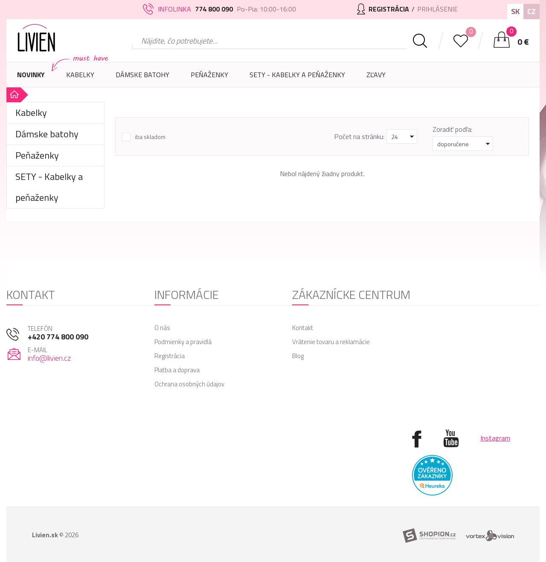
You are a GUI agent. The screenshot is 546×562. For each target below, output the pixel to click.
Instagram (495, 438)
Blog (298, 356)
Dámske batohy (142, 75)
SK (515, 11)
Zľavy (376, 75)
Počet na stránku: (359, 136)
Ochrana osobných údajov (189, 384)
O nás (162, 328)
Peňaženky (209, 78)
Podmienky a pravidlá (183, 342)
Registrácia (169, 356)
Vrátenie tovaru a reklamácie (331, 342)
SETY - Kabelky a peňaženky (297, 75)
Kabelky (80, 78)
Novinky (31, 75)
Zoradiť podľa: (452, 129)
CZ (531, 11)
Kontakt (302, 328)
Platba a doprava (177, 370)
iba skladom (150, 137)
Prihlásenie (437, 9)
